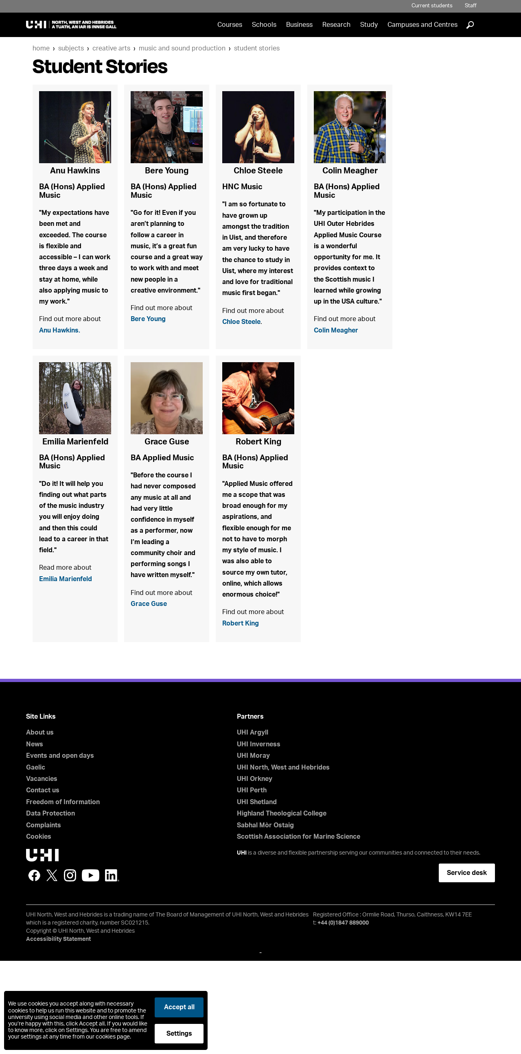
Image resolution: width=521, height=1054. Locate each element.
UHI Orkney (254, 872)
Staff (471, 6)
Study (369, 25)
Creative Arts (111, 48)
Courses (229, 25)
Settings (179, 1033)
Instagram (70, 969)
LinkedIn (112, 969)
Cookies (38, 930)
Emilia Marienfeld (69, 653)
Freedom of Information (63, 895)
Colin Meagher (339, 374)
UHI (242, 946)
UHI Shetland (257, 895)
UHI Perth (252, 884)
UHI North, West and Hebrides (283, 860)
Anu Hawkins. (62, 361)
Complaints (43, 918)
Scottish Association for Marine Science (298, 930)
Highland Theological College (281, 907)
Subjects (71, 48)
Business (299, 25)
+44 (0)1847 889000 (343, 1016)
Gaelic (35, 860)
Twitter (52, 969)
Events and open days (60, 849)
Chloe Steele (245, 365)
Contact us (42, 884)
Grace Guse (151, 706)
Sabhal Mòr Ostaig (265, 918)
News (34, 838)
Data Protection (50, 907)
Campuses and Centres (422, 25)
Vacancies (41, 872)
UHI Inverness (258, 838)
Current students (432, 6)
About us (40, 826)
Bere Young (151, 349)
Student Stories (257, 48)
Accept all (179, 1007)
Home (41, 48)
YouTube (90, 969)
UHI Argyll (252, 826)
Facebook (34, 969)
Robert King (243, 715)
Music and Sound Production (182, 48)
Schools (264, 25)
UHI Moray (253, 849)
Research (336, 25)
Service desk (467, 966)
